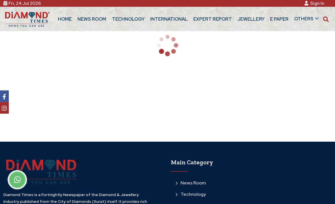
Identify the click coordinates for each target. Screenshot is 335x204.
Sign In (315, 3)
